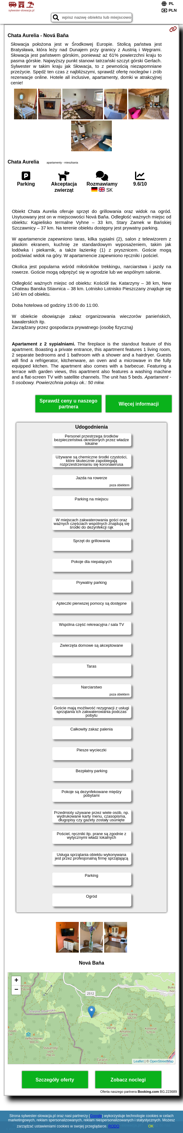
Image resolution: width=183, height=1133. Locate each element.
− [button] (16, 990)
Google (96, 1116)
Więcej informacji (139, 404)
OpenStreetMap (162, 1061)
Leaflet (139, 1061)
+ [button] (16, 980)
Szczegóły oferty (54, 1079)
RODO (113, 1126)
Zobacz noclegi (128, 1079)
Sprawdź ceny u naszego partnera (68, 403)
